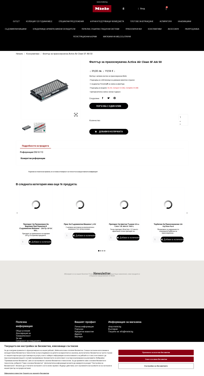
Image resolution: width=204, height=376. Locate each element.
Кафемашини (184, 21)
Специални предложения (71, 21)
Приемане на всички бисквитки (156, 352)
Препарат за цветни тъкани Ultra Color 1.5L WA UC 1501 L (124, 225)
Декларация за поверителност (23, 334)
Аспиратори (166, 21)
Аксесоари (173, 29)
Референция (26, 152)
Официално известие (13, 373)
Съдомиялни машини (15, 29)
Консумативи (155, 29)
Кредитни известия (84, 331)
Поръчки (79, 329)
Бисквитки (44, 373)
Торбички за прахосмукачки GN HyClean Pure (168, 225)
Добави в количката (109, 131)
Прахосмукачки (134, 29)
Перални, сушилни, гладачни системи (100, 29)
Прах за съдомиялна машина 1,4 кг (80, 224)
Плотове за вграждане (141, 21)
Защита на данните (31, 373)
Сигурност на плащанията (28, 341)
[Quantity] (24, 242)
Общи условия (23, 331)
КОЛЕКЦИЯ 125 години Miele (39, 21)
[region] (102, 359)
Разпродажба (192, 29)
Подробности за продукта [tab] (35, 146)
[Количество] (182, 117)
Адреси (78, 334)
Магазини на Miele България (117, 37)
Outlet (16, 21)
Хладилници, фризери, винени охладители (54, 29)
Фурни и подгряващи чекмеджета (107, 21)
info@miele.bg (126, 331)
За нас (19, 338)
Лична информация (84, 326)
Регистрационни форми (85, 37)
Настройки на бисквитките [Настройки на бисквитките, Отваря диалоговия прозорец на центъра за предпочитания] (156, 366)
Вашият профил (85, 322)
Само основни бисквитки (156, 359)
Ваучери (79, 336)
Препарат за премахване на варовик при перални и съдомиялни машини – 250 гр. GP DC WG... (35, 227)
